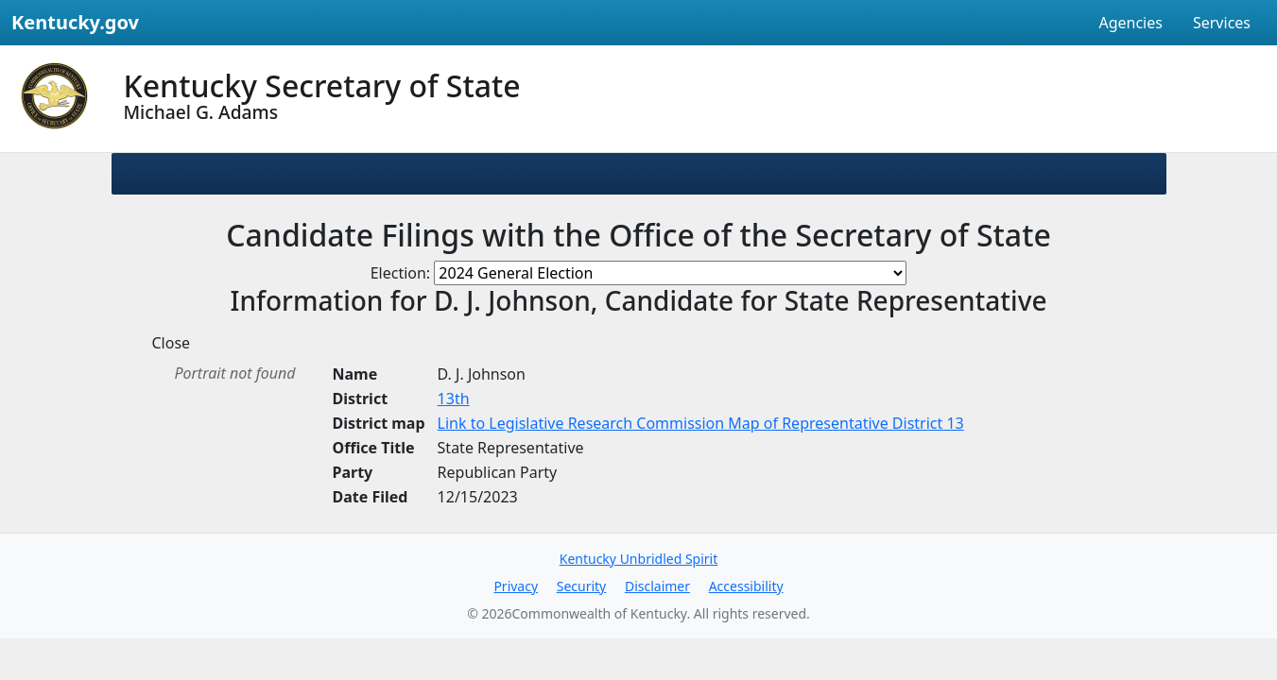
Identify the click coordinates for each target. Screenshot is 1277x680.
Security (582, 586)
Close (171, 342)
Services (1222, 22)
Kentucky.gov (75, 22)
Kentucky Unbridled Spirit (639, 559)
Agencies (1130, 22)
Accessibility (746, 586)
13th (454, 398)
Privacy (515, 586)
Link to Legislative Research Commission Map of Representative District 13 (701, 423)
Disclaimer (657, 586)
